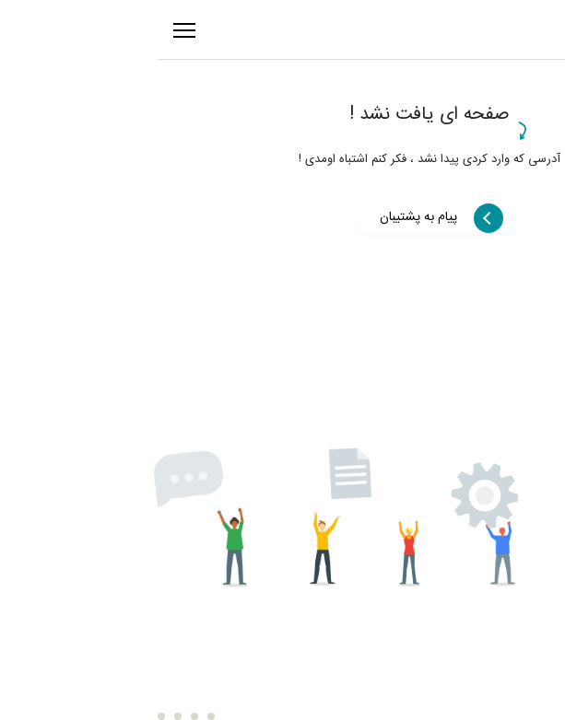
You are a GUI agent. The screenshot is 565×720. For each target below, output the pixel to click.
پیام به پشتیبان (272, 217)
